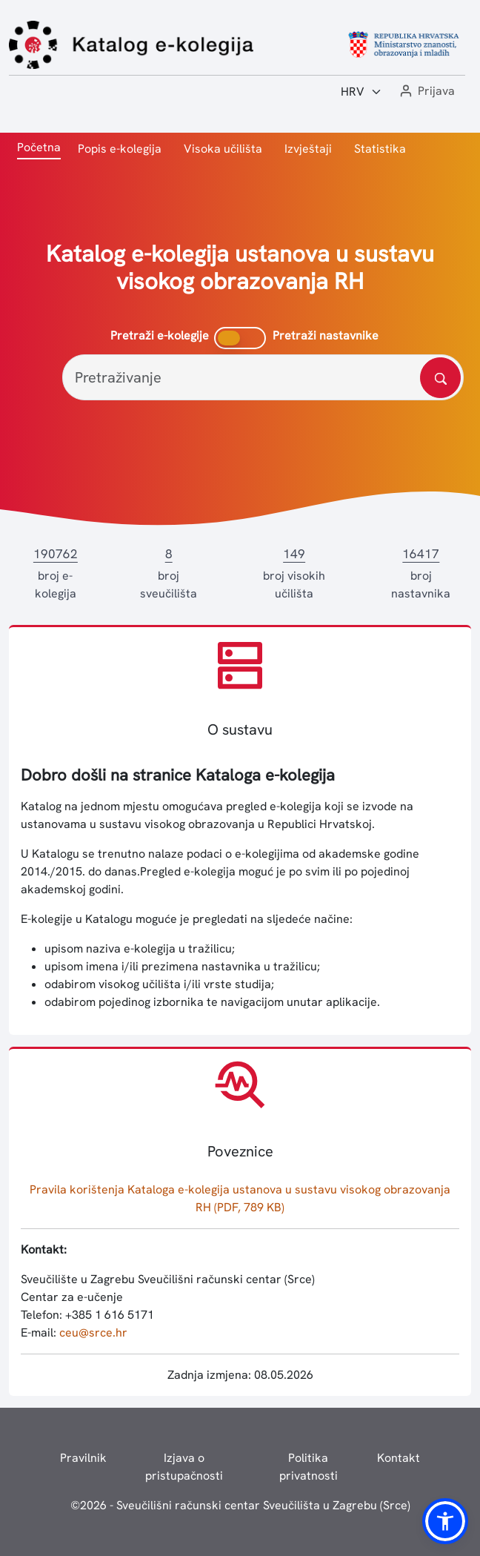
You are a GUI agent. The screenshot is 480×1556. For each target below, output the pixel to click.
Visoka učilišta (223, 148)
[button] (426, 91)
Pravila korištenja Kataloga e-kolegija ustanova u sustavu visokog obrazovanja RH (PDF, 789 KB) (240, 1198)
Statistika (380, 148)
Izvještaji (308, 148)
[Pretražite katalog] (440, 377)
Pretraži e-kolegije (159, 335)
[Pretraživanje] (263, 377)
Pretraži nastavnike (326, 335)
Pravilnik (83, 1458)
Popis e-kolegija (119, 148)
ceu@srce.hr (93, 1332)
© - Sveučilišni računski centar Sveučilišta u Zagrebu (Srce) (240, 1505)
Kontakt (398, 1458)
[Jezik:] (361, 92)
